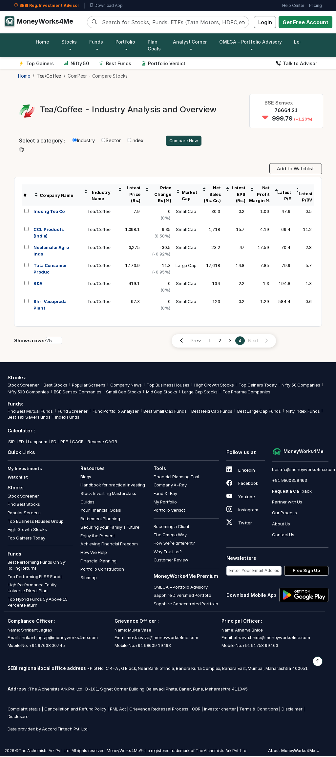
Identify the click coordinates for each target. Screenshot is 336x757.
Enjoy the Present (97, 536)
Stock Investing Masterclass (108, 494)
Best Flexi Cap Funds (211, 412)
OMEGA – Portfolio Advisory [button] (250, 42)
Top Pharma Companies (246, 392)
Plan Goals (154, 45)
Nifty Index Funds (303, 412)
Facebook (242, 484)
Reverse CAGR (102, 442)
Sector (111, 141)
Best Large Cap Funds (259, 412)
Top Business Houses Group (36, 521)
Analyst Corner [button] (190, 42)
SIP (11, 442)
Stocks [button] (69, 42)
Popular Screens (88, 385)
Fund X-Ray (166, 494)
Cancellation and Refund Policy (75, 709)
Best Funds (115, 63)
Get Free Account (305, 22)
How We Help (93, 553)
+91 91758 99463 (260, 646)
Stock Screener (23, 385)
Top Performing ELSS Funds (35, 577)
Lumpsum (37, 442)
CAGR (78, 442)
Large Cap (186, 266)
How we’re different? (174, 544)
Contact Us (283, 535)
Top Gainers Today (257, 385)
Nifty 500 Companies (28, 392)
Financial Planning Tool (177, 477)
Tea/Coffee (99, 212)
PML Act (118, 709)
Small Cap (186, 212)
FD (21, 442)
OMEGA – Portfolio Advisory (181, 587)
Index (135, 141)
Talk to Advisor (296, 63)
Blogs (85, 477)
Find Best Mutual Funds (30, 412)
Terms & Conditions (258, 709)
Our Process (284, 513)
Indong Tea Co (49, 212)
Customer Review (171, 560)
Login (265, 22)
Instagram (242, 510)
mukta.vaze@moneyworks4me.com (162, 638)
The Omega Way (170, 535)
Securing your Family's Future (109, 528)
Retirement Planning (100, 519)
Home (42, 42)
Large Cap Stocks (200, 392)
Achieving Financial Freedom (109, 544)
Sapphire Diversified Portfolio (183, 596)
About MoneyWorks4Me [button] (294, 751)
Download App (106, 6)
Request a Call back (291, 492)
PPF (64, 442)
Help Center (293, 5)
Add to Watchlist (295, 169)
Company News (126, 385)
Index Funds (67, 418)
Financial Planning (98, 561)
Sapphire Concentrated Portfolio (186, 604)
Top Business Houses (168, 385)
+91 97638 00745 (46, 646)
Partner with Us (287, 502)
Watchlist (18, 478)
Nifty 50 (76, 63)
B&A (38, 284)
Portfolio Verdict (163, 63)
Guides (87, 502)
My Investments (25, 469)
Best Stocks (55, 385)
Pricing (315, 5)
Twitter (239, 523)
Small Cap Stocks (123, 392)
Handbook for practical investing (112, 485)
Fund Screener (73, 412)
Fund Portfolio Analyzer (116, 412)
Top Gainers (36, 63)
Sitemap (88, 578)
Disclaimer (292, 709)
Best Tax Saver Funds (29, 418)
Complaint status (24, 709)
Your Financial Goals (100, 511)
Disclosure (18, 717)
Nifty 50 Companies (301, 385)
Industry (84, 141)
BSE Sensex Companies (77, 392)
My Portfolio (165, 502)
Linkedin (240, 471)
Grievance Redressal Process (158, 709)
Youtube (240, 497)
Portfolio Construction (102, 570)
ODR (196, 709)
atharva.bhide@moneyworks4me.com (272, 638)
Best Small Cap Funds (164, 412)
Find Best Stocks (24, 505)
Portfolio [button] (126, 42)
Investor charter (220, 709)
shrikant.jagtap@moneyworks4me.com (58, 638)
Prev (195, 341)
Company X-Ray (170, 485)
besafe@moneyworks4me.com (303, 470)
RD (54, 442)
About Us (281, 524)
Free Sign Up (306, 571)
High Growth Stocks (214, 385)
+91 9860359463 (289, 481)
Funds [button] (96, 42)
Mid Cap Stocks (161, 392)
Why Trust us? (168, 552)
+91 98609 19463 (153, 646)
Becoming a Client (171, 527)
